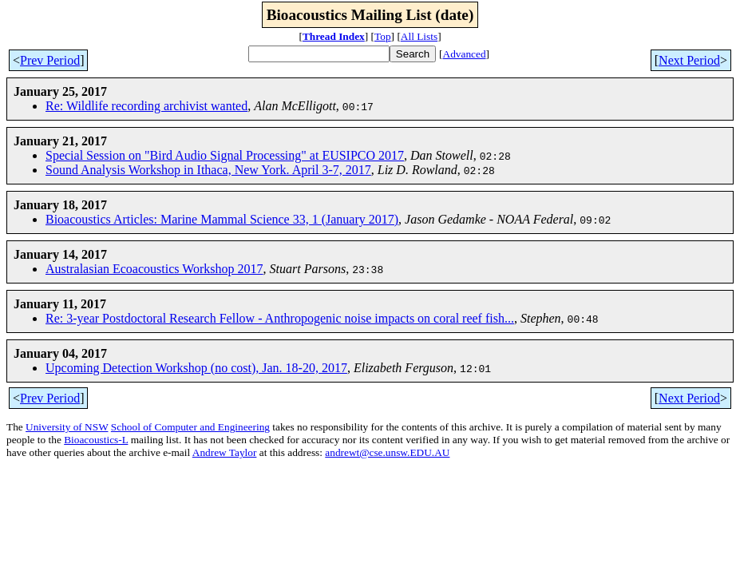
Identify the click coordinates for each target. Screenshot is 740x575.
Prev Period (50, 60)
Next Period (689, 60)
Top (382, 36)
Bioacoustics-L (96, 440)
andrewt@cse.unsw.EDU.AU (387, 452)
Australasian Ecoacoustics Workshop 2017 (154, 269)
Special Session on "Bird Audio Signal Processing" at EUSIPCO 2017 (225, 155)
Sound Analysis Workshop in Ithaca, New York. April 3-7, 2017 (208, 169)
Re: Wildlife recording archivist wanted (146, 106)
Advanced (464, 54)
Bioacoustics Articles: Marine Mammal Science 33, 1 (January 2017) (222, 219)
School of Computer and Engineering (190, 427)
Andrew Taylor (224, 452)
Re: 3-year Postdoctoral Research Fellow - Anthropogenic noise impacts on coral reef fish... (280, 318)
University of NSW (67, 427)
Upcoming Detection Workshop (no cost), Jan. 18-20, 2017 (196, 368)
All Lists (419, 36)
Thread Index (334, 36)
